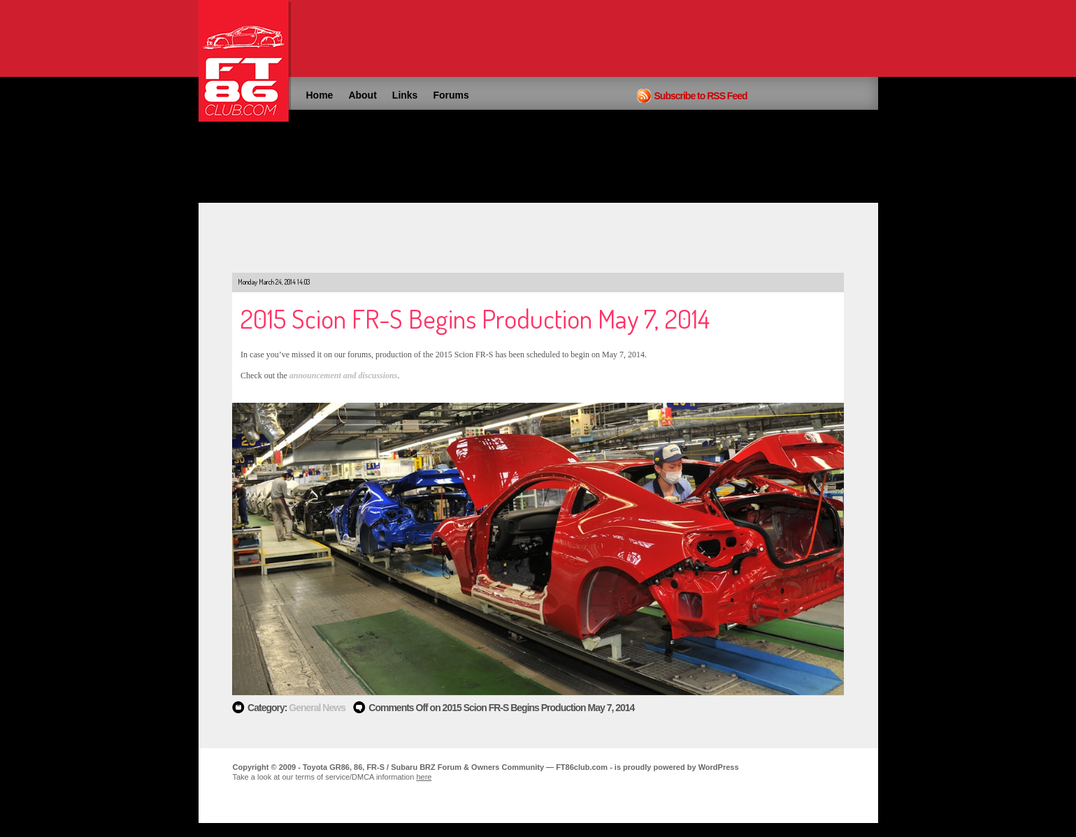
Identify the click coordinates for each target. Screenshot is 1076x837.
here (423, 777)
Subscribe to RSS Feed (700, 95)
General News (317, 707)
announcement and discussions (343, 375)
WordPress (718, 767)
